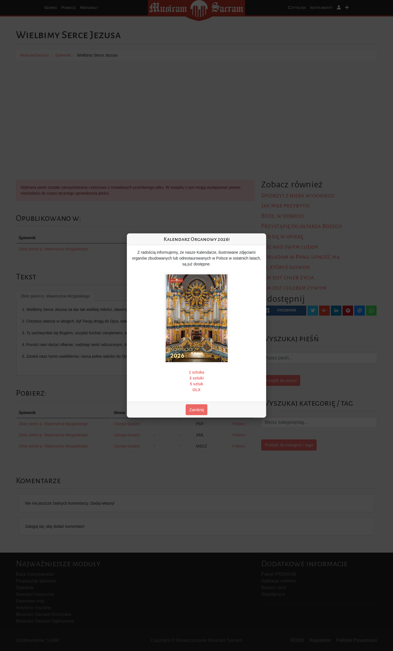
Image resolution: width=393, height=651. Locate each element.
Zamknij (196, 409)
